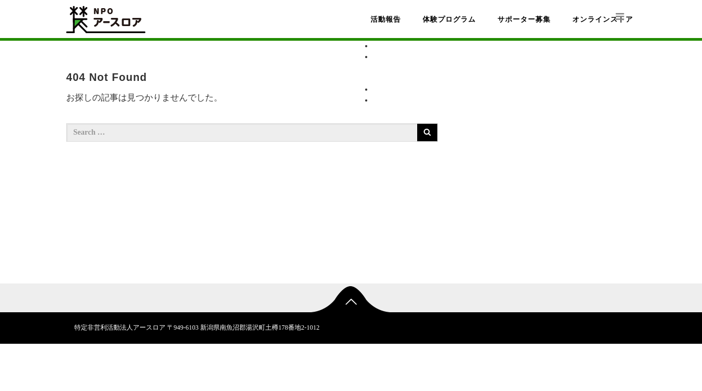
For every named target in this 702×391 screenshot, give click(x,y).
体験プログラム (449, 19)
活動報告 (386, 19)
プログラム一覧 (421, 68)
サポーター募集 (524, 19)
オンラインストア (602, 19)
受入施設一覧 (418, 78)
